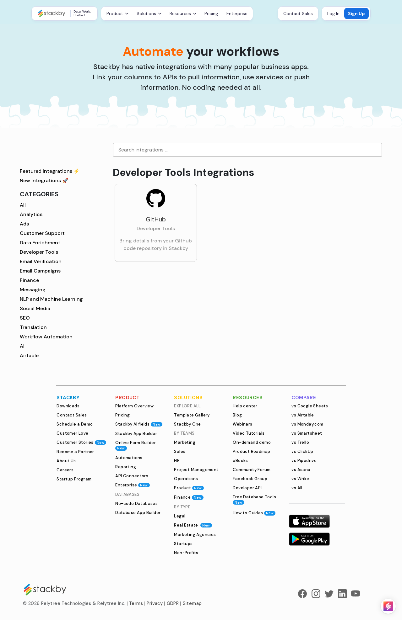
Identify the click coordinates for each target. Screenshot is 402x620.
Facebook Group (250, 478)
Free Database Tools (254, 499)
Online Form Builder (135, 445)
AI (22, 346)
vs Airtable (302, 415)
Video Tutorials (248, 433)
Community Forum (251, 469)
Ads (24, 223)
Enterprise (236, 13)
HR (177, 460)
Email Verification (41, 261)
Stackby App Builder (136, 433)
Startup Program (74, 479)
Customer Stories (81, 442)
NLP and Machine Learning (51, 299)
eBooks (240, 460)
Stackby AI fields (138, 424)
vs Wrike (300, 478)
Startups (183, 543)
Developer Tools (39, 252)
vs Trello (300, 442)
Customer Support (42, 233)
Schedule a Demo (75, 424)
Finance (29, 280)
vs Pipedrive (304, 460)
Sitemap (192, 603)
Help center (245, 406)
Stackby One (187, 424)
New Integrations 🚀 (44, 180)
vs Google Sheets (309, 406)
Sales (179, 451)
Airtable (29, 355)
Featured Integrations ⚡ (50, 171)
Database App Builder (137, 512)
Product (189, 487)
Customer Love (72, 433)
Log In (333, 13)
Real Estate (193, 525)
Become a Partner (75, 451)
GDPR (173, 603)
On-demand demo (252, 442)
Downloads (68, 406)
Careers (65, 470)
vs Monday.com (307, 424)
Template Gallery (191, 415)
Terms (136, 603)
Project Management (196, 469)
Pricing (211, 13)
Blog (237, 415)
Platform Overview (134, 406)
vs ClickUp (302, 451)
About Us (66, 461)
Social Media (35, 308)
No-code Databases (136, 503)
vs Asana (300, 469)
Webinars (242, 424)
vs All (296, 487)
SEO (25, 318)
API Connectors (131, 476)
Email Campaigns (40, 271)
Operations (186, 478)
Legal (179, 516)
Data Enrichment (40, 242)
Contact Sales (298, 13)
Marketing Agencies (195, 534)
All (23, 205)
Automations (128, 457)
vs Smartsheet (306, 433)
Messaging (33, 289)
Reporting (125, 466)
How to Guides (254, 513)
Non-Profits (186, 552)
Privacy (155, 603)
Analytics (31, 214)
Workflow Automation (46, 336)
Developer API (247, 487)
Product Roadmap (251, 451)
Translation (33, 327)
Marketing (184, 442)
